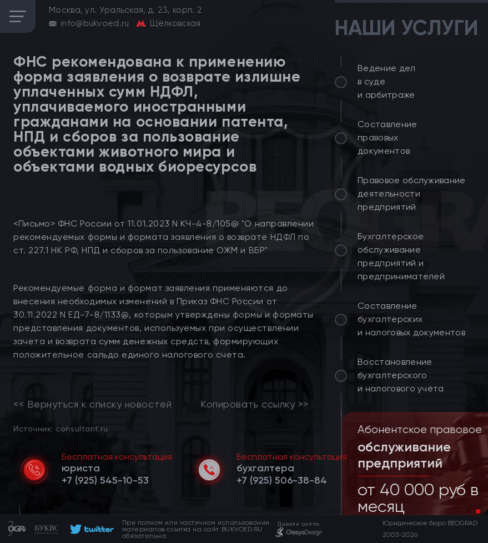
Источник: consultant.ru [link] (60, 428)
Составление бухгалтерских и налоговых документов (411, 319)
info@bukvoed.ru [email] (95, 23)
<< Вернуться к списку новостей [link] (92, 404)
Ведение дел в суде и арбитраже (387, 81)
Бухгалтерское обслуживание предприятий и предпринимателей (401, 256)
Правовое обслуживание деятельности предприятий (412, 193)
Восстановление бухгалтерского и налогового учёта (401, 375)
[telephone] (105, 480)
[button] (469, 511)
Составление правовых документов (387, 137)
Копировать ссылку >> (254, 404)
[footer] (90, 529)
